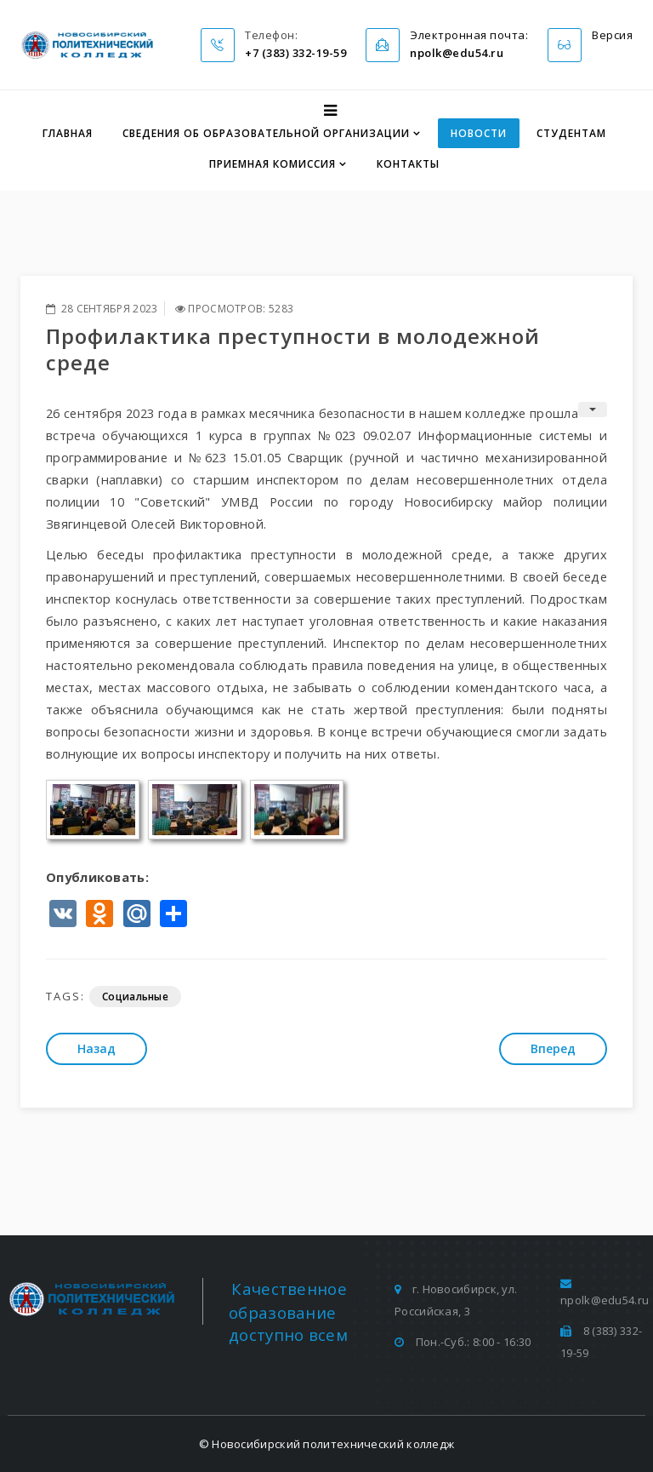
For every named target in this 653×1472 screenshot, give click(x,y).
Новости (479, 133)
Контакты (408, 164)
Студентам (571, 133)
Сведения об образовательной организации (266, 133)
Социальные (135, 996)
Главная (68, 133)
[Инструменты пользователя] (592, 409)
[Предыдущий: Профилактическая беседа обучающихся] (96, 1049)
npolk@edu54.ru (604, 1300)
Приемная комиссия (272, 164)
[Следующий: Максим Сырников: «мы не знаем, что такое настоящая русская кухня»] (553, 1049)
